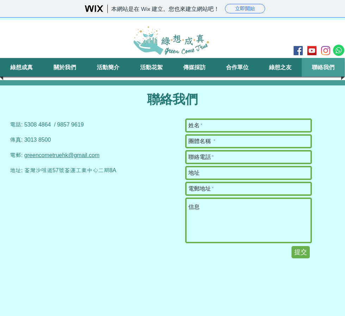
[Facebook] (298, 50)
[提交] (300, 252)
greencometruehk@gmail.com (62, 155)
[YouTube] (311, 50)
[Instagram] (325, 50)
